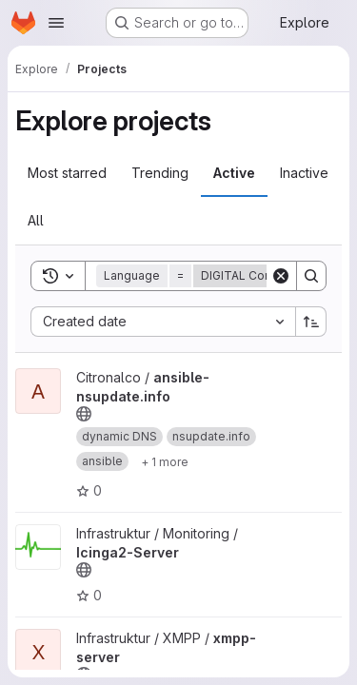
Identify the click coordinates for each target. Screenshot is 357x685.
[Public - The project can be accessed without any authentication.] (83, 413)
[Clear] (280, 275)
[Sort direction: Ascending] (311, 321)
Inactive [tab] (304, 173)
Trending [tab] (159, 173)
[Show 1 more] (164, 461)
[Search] (311, 276)
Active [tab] (234, 173)
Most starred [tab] (67, 173)
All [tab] (36, 220)
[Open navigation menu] (56, 23)
